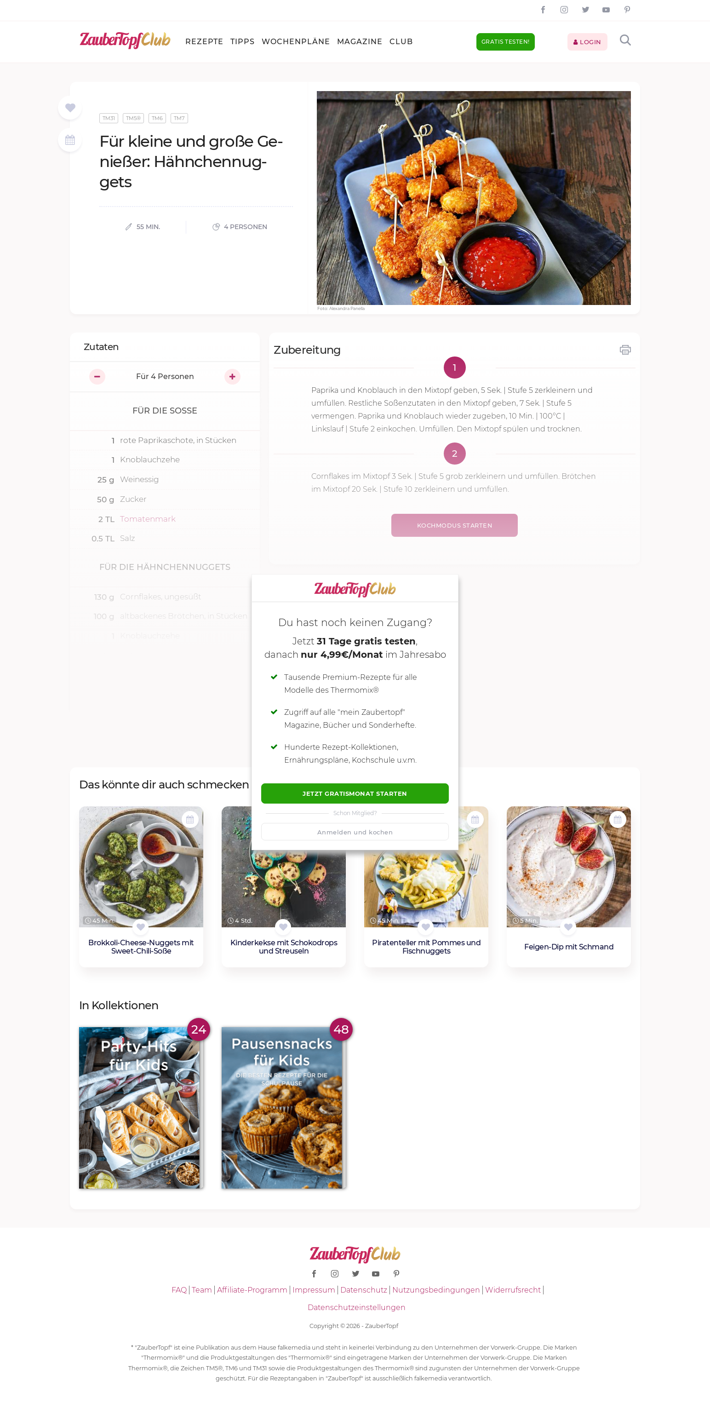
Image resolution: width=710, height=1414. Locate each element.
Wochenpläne (296, 41)
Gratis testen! (505, 41)
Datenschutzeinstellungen (357, 1307)
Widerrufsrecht (513, 1290)
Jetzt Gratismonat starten (355, 793)
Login (587, 42)
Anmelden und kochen (355, 832)
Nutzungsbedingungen (436, 1290)
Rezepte (204, 41)
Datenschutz (363, 1290)
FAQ (179, 1290)
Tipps (242, 41)
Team (202, 1290)
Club (401, 41)
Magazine (360, 41)
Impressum (313, 1290)
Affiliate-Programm (252, 1290)
